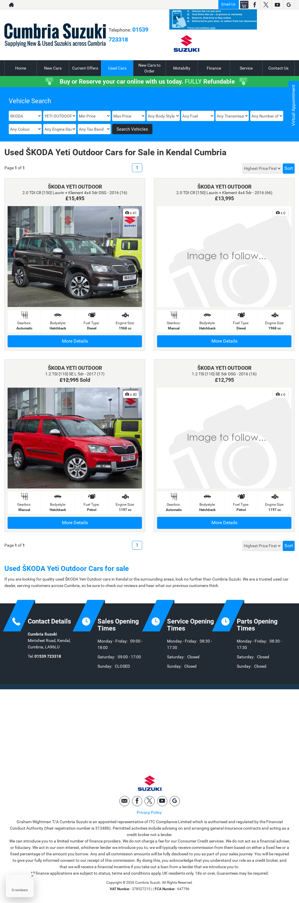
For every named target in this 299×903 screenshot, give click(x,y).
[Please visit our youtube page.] (277, 4)
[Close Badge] (32, 876)
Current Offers (85, 68)
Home (20, 68)
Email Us (228, 4)
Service (246, 68)
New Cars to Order (149, 68)
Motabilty (181, 68)
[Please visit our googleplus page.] (288, 4)
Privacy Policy (149, 812)
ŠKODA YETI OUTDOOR (75, 187)
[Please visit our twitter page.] (266, 4)
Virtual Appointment (293, 105)
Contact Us (278, 68)
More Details (75, 341)
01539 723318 (47, 656)
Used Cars (117, 68)
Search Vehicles (132, 129)
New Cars (53, 68)
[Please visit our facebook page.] (254, 4)
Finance (214, 68)
